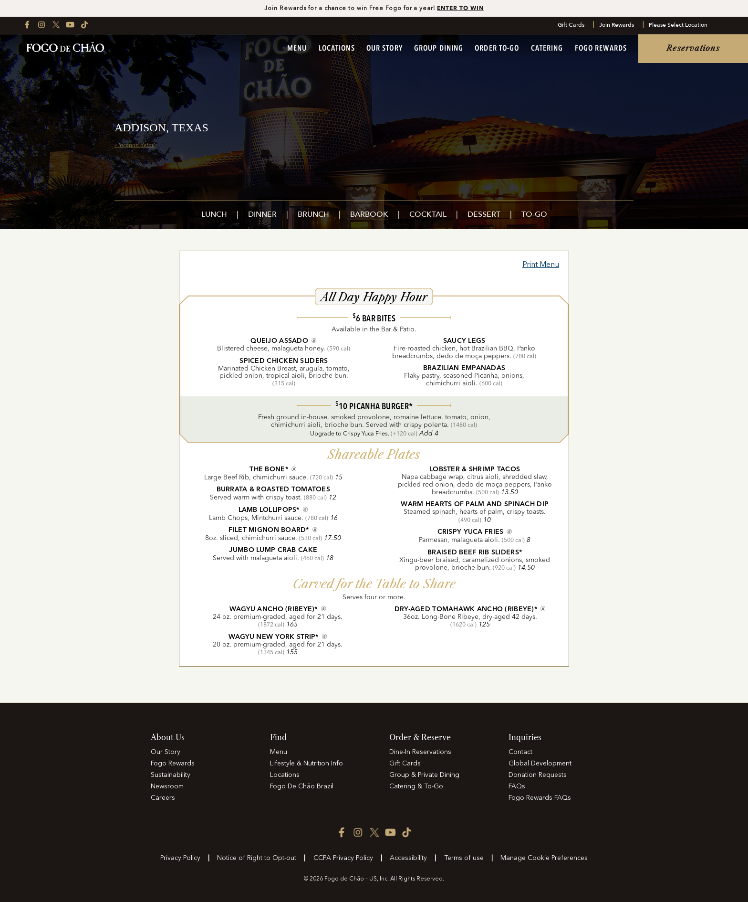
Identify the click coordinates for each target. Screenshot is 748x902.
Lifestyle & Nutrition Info (306, 763)
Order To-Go (497, 49)
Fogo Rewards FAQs (540, 798)
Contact (520, 752)
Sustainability (170, 775)
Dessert (484, 215)
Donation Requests (538, 775)
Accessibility (408, 858)
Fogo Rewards (601, 49)
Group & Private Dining (424, 775)
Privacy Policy (180, 858)
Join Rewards (616, 25)
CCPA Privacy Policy (343, 858)
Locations (337, 49)
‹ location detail (134, 145)
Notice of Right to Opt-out (256, 858)
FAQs (517, 786)
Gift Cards (571, 25)
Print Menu (540, 265)
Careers (163, 798)
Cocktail (428, 215)
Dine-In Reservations (420, 752)
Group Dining (438, 49)
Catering (547, 49)
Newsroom (167, 786)
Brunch (313, 215)
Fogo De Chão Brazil (301, 786)
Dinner (262, 215)
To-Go (534, 215)
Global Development (540, 763)
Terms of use (464, 858)
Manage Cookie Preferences (544, 858)
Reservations (692, 48)
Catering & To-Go (416, 786)
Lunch (214, 215)
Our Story (384, 49)
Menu (297, 49)
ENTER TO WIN (460, 7)
